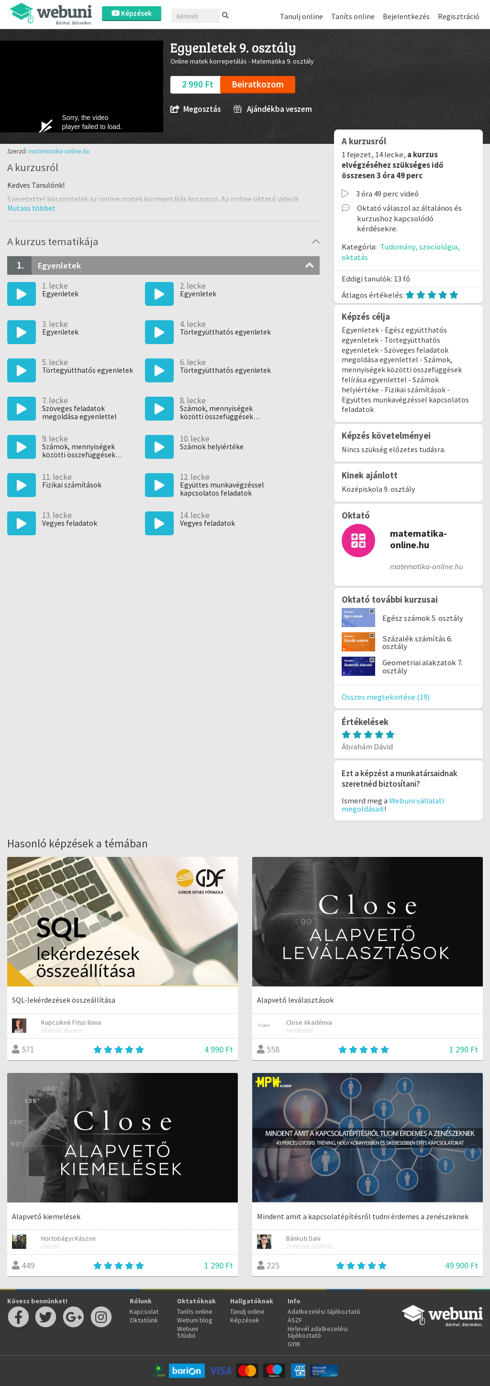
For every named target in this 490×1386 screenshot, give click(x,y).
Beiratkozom (258, 84)
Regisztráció (458, 16)
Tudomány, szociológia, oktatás (401, 251)
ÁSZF (295, 1320)
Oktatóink (144, 1320)
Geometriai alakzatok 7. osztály (422, 666)
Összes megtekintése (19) (386, 697)
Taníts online (353, 16)
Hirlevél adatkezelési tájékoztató (318, 1332)
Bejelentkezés (406, 16)
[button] (31, 208)
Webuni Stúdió (187, 1332)
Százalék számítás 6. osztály (417, 642)
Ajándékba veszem (273, 109)
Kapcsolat (144, 1311)
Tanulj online (301, 16)
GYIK (294, 1344)
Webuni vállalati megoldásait (393, 804)
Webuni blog (194, 1320)
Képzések (131, 13)
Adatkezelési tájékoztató (324, 1311)
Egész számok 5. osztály (422, 618)
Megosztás (195, 109)
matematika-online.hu (58, 151)
